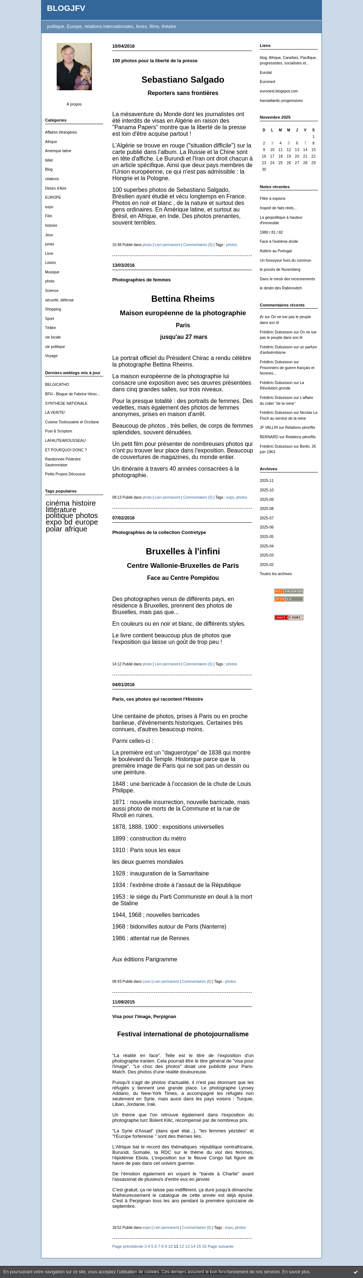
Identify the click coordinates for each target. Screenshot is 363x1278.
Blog (49, 169)
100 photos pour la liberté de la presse (155, 60)
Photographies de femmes (141, 279)
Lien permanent (167, 245)
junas (49, 244)
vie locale (53, 337)
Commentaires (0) (198, 245)
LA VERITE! (55, 413)
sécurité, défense (59, 300)
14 (193, 1246)
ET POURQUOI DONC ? (66, 450)
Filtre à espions (272, 199)
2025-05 (267, 537)
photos (87, 515)
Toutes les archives (276, 574)
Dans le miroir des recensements (287, 279)
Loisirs (50, 263)
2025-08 (267, 509)
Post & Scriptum (58, 431)
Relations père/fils (300, 428)
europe (86, 522)
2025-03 (267, 555)
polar (54, 529)
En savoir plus (296, 1271)
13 (187, 1246)
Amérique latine (58, 151)
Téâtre (50, 328)
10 (170, 1246)
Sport (49, 319)
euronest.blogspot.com (279, 91)
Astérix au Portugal (276, 251)
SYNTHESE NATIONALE (66, 403)
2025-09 (267, 500)
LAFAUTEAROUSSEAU (65, 441)
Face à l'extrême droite (279, 242)
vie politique (55, 347)
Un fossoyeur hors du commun (285, 260)
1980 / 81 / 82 (271, 232)
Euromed (267, 82)
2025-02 (267, 565)
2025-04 (267, 546)
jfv (261, 317)
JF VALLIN (269, 428)
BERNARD (269, 437)
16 (204, 1246)
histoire (51, 225)
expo (49, 207)
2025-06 (267, 527)
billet (49, 160)
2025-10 (267, 490)
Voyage (51, 356)
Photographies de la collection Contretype (159, 532)
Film (48, 216)
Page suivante (221, 1246)
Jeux (49, 235)
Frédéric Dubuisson (276, 332)
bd (68, 522)
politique (59, 515)
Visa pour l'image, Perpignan (144, 1016)
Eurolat (266, 73)
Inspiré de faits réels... (278, 208)
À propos (74, 104)
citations (52, 179)
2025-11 (267, 481)
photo (50, 281)
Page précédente (127, 1246)
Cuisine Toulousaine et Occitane (72, 422)
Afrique (51, 142)
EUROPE (53, 197)
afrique (76, 529)
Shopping (53, 309)
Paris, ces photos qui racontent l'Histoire (157, 699)
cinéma (57, 503)
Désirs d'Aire (55, 188)
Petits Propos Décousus (65, 474)
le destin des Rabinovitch (281, 288)
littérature (61, 510)
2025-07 (267, 518)
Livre (49, 254)
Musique (52, 272)
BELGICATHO (57, 385)
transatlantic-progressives (281, 101)
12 (182, 1246)
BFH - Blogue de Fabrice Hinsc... (72, 394)
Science (52, 291)
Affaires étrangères (61, 132)
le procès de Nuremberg (280, 270)
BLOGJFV (66, 8)
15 (199, 1246)
